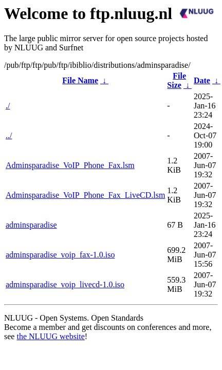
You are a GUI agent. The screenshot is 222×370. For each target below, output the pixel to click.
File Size (176, 80)
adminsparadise (31, 224)
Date (202, 80)
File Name (80, 80)
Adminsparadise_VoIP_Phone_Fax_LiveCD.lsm (85, 195)
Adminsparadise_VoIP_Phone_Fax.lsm (70, 165)
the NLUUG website (50, 336)
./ (8, 105)
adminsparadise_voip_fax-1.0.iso (60, 254)
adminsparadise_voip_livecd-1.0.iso (65, 284)
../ (9, 135)
